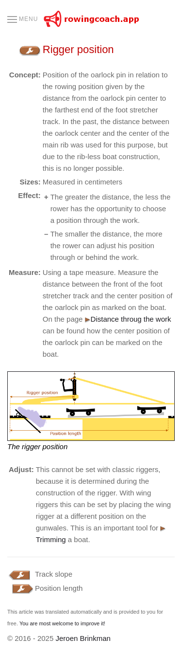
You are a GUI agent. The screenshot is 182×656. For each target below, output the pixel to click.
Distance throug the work (128, 319)
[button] (22, 19)
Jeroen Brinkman (82, 638)
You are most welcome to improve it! (62, 623)
